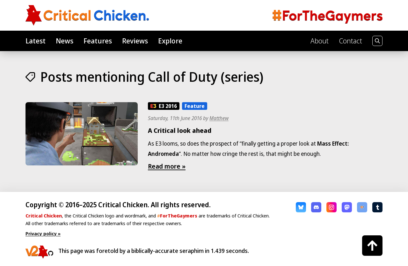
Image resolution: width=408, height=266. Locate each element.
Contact (350, 40)
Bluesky (301, 207)
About (319, 40)
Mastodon (347, 207)
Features (98, 40)
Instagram (331, 207)
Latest (36, 40)
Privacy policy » (43, 233)
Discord (316, 207)
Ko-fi (362, 207)
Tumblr (377, 207)
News (64, 40)
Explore (170, 40)
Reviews (135, 40)
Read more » (167, 166)
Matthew (219, 118)
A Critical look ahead (179, 130)
